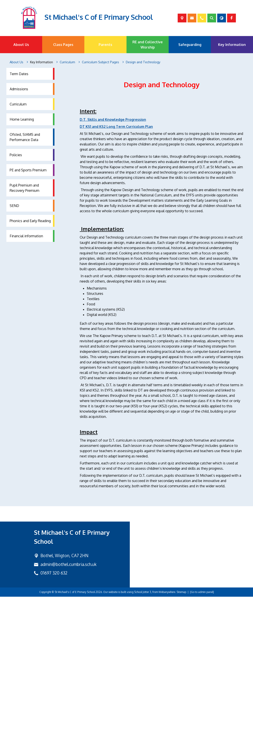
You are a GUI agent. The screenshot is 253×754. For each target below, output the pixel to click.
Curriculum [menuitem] (18, 104)
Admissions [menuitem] (19, 89)
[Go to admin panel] (202, 749)
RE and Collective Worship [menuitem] (147, 44)
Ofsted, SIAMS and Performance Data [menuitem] (25, 137)
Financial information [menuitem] (26, 236)
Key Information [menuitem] (232, 44)
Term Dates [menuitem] (19, 74)
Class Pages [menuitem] (63, 44)
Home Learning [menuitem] (22, 119)
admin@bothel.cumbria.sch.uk (68, 721)
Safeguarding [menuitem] (189, 44)
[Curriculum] (67, 62)
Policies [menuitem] (16, 155)
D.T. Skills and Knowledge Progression (113, 178)
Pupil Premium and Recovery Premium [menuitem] (24, 188)
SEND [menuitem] (14, 205)
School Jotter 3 (142, 749)
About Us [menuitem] (21, 44)
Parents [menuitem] (105, 44)
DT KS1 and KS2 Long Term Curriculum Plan (116, 185)
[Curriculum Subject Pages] (100, 62)
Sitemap (181, 749)
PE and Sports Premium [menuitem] (28, 170)
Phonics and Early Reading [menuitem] (30, 221)
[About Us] (16, 62)
